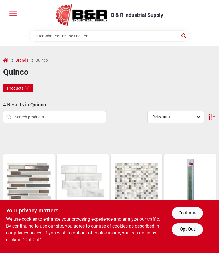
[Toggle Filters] (211, 117)
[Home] (5, 60)
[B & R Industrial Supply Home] (81, 15)
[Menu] (13, 13)
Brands (21, 60)
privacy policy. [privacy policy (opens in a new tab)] (28, 233)
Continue (187, 213)
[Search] (184, 35)
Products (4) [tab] (18, 88)
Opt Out (187, 229)
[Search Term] (109, 36)
